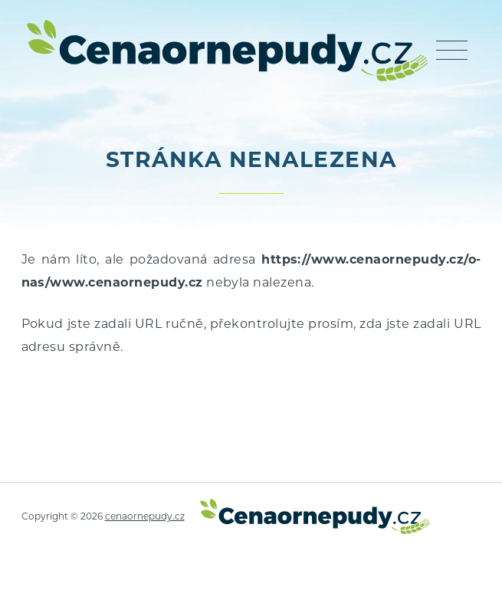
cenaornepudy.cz (145, 517)
